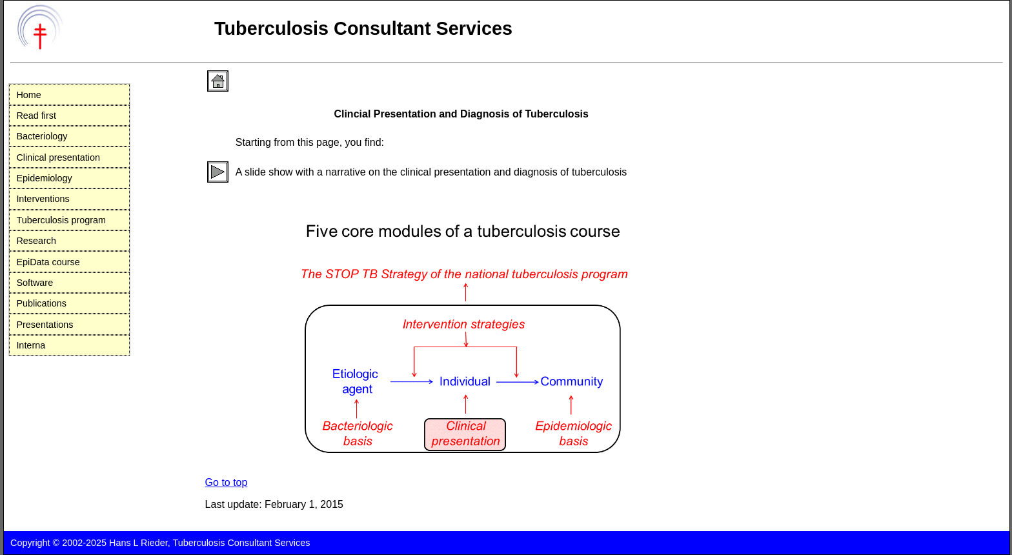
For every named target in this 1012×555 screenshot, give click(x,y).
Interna (30, 345)
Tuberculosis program (61, 220)
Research (36, 241)
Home (28, 95)
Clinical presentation (58, 157)
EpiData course (47, 262)
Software (34, 283)
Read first (36, 115)
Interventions (42, 199)
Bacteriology (41, 136)
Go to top (226, 482)
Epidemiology (44, 178)
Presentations (44, 324)
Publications (41, 303)
